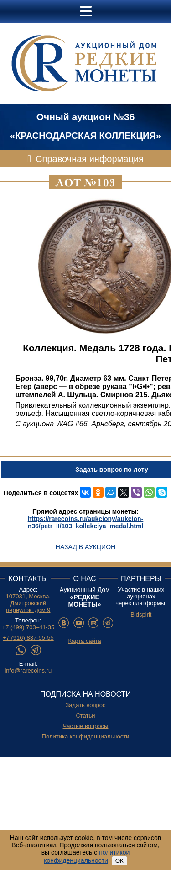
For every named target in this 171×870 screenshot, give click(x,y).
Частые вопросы (86, 726)
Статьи (85, 715)
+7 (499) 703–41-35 (28, 627)
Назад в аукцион (85, 547)
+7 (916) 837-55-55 (28, 637)
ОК (119, 860)
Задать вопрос (86, 705)
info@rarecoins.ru (28, 670)
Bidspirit (140, 614)
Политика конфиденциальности (86, 736)
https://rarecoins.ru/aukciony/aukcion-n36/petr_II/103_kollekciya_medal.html (86, 522)
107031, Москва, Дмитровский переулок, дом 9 (28, 603)
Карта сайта (84, 640)
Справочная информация (90, 159)
